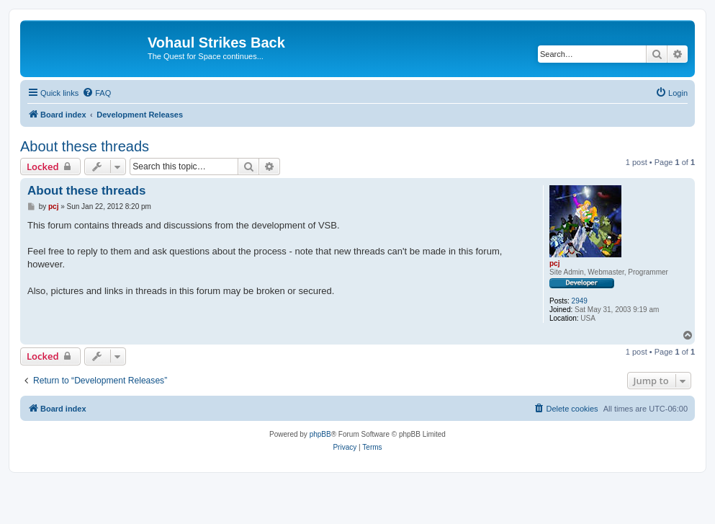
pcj (554, 263)
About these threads (84, 146)
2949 (580, 301)
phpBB (320, 434)
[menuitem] (96, 93)
